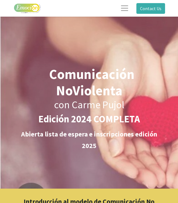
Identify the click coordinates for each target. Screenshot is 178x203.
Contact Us (150, 8)
